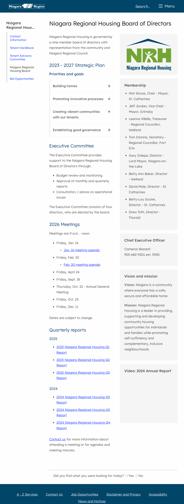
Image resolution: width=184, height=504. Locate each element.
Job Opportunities (84, 494)
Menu (167, 6)
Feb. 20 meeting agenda (82, 265)
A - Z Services (27, 494)
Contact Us (54, 494)
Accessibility (158, 494)
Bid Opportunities (22, 78)
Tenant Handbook (22, 48)
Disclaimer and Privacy (123, 494)
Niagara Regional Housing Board (22, 69)
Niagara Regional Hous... (20, 25)
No (139, 476)
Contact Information (18, 38)
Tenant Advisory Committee (21, 57)
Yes (130, 476)
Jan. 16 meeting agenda (82, 250)
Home (26, 6)
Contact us (57, 439)
